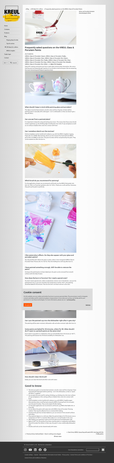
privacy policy (71, 300)
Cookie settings (29, 454)
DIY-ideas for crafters (12, 47)
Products (6, 33)
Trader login (7, 54)
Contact (6, 57)
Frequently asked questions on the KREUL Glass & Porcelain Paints (63, 9)
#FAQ (89, 13)
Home (6, 25)
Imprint (36, 454)
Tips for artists (10, 43)
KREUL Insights (10, 50)
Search (13, 63)
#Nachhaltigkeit (83, 13)
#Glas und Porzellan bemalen (86, 11)
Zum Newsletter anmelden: (76, 450)
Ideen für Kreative (56, 64)
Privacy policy (65, 454)
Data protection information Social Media (50, 454)
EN (5, 63)
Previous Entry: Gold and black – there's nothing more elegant (43, 434)
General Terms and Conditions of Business (35, 457)
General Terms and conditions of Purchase (81, 454)
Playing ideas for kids (12, 40)
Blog (5, 36)
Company (7, 29)
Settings (88, 305)
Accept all (28, 305)
